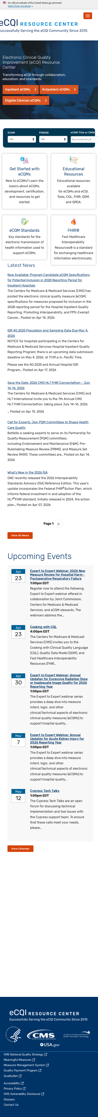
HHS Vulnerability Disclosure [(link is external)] (24, 1094)
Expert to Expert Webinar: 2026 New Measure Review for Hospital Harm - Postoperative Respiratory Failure (57, 574)
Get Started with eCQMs (25, 172)
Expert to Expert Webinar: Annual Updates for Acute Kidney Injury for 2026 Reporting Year (57, 738)
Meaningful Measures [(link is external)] (20, 1060)
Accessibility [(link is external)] (14, 1083)
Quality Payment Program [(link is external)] (23, 1070)
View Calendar (20, 848)
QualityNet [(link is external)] (13, 1076)
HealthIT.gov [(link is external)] (77, 1034)
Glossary (9, 1099)
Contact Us (11, 1105)
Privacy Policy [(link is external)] (15, 1088)
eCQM (11, 132)
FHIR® (73, 230)
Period (44, 132)
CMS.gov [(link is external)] (41, 1034)
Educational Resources (73, 172)
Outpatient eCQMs (56, 89)
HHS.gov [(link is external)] (13, 1034)
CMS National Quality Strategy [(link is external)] (26, 1054)
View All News (20, 535)
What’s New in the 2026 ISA (27, 472)
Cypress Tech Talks (44, 791)
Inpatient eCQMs (17, 89)
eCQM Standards (24, 230)
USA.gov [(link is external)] (50, 1045)
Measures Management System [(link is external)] (26, 1065)
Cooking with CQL (43, 627)
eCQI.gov (48, 1016)
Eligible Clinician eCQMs (23, 100)
